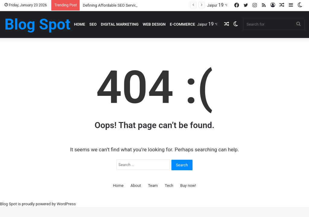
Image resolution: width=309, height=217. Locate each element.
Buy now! (188, 185)
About (136, 185)
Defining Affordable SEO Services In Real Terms (124, 5)
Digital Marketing (120, 24)
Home (79, 24)
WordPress (66, 204)
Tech (169, 185)
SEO (93, 24)
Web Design (154, 24)
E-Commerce (182, 24)
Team (153, 185)
